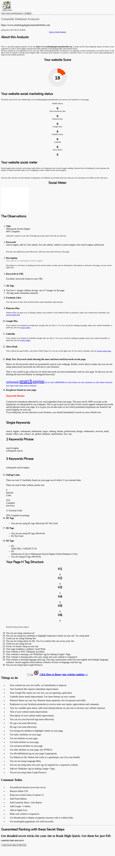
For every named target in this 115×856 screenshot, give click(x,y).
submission (60, 382)
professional (108, 382)
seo (94, 382)
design (21, 385)
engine (38, 381)
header (17, 385)
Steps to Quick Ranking (57, 32)
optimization (89, 382)
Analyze (28, 13)
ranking (102, 382)
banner (12, 385)
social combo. (25, 328)
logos (7, 385)
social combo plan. (104, 351)
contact (52, 382)
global (70, 382)
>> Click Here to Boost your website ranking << (59, 674)
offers (83, 382)
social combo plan (13, 315)
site (66, 382)
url (48, 382)
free (79, 382)
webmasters (32, 385)
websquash (12, 381)
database (75, 382)
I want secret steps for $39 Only (14, 845)
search (25, 381)
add (46, 382)
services (26, 385)
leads (97, 382)
